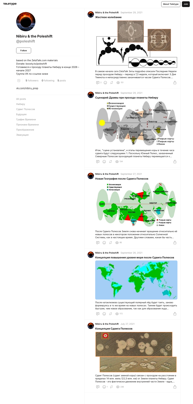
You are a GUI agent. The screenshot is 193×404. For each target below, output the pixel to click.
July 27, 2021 (128, 327)
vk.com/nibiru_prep (27, 88)
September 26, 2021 (132, 255)
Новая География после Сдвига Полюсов (122, 180)
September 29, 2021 (132, 13)
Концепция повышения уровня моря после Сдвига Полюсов (135, 260)
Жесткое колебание (109, 18)
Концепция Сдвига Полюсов (114, 332)
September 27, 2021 (132, 175)
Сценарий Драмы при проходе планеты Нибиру (127, 98)
